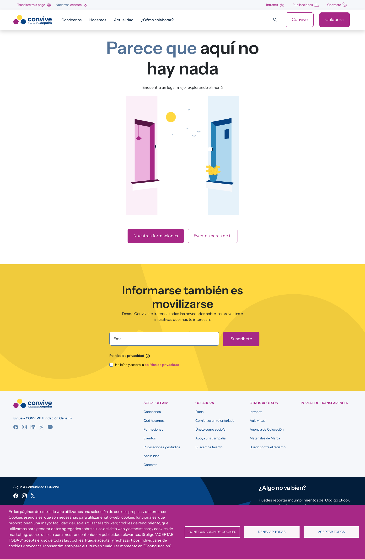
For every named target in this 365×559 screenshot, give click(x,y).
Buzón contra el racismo (267, 447)
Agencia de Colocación (267, 429)
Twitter (41, 427)
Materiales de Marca (265, 438)
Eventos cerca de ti (212, 235)
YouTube (50, 427)
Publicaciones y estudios (162, 447)
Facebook (15, 427)
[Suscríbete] (241, 339)
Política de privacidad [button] (129, 355)
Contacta (150, 465)
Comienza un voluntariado (214, 420)
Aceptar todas (331, 532)
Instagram (24, 427)
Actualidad (124, 19)
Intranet (272, 5)
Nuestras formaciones (156, 235)
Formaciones (153, 429)
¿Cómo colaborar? (157, 19)
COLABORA (204, 403)
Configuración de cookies (212, 532)
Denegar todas (271, 532)
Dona (199, 412)
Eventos (150, 438)
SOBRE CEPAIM (156, 403)
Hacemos (97, 19)
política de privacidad (162, 365)
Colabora (334, 19)
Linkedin (33, 427)
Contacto (334, 5)
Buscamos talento (208, 447)
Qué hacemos (154, 420)
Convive (300, 19)
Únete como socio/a (210, 429)
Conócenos (71, 19)
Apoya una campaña (210, 438)
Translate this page (31, 5)
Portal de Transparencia (324, 403)
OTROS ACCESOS (264, 403)
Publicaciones (302, 5)
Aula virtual (258, 420)
